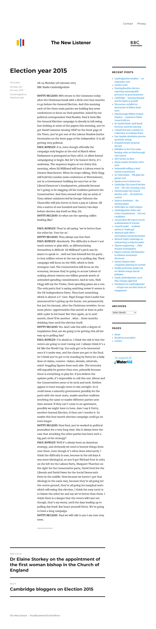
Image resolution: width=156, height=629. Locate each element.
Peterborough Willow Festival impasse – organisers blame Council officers (129, 117)
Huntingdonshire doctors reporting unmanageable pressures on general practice (129, 91)
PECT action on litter (124, 159)
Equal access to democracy (127, 181)
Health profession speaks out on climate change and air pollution (129, 271)
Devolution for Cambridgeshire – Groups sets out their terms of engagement (130, 287)
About (117, 334)
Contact (128, 23)
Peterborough (17, 97)
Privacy (141, 23)
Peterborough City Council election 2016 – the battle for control (129, 194)
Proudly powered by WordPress (45, 615)
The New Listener (18, 615)
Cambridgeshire (18, 94)
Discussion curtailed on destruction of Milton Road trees (128, 107)
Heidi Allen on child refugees (129, 207)
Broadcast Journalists (125, 338)
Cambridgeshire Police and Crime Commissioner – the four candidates (130, 213)
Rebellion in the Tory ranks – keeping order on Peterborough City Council (130, 152)
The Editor (15, 82)
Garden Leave (121, 85)
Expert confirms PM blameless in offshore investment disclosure (130, 255)
